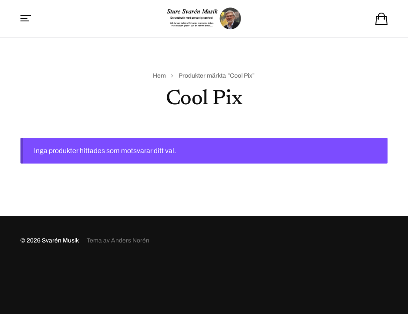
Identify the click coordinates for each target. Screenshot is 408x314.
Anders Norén (130, 240)
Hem (159, 75)
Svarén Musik (60, 240)
